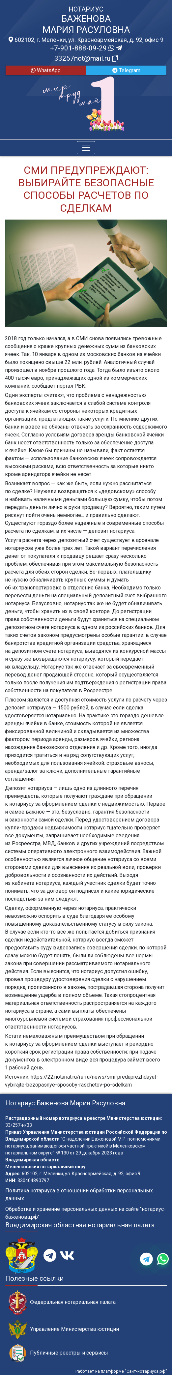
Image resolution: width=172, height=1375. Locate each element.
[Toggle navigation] (86, 147)
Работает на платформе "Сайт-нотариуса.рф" (121, 1371)
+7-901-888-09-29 (86, 48)
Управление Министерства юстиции (64, 1329)
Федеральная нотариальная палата (62, 1302)
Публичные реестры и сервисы (58, 1353)
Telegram (126, 70)
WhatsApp (46, 70)
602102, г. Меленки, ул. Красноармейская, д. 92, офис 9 (86, 40)
